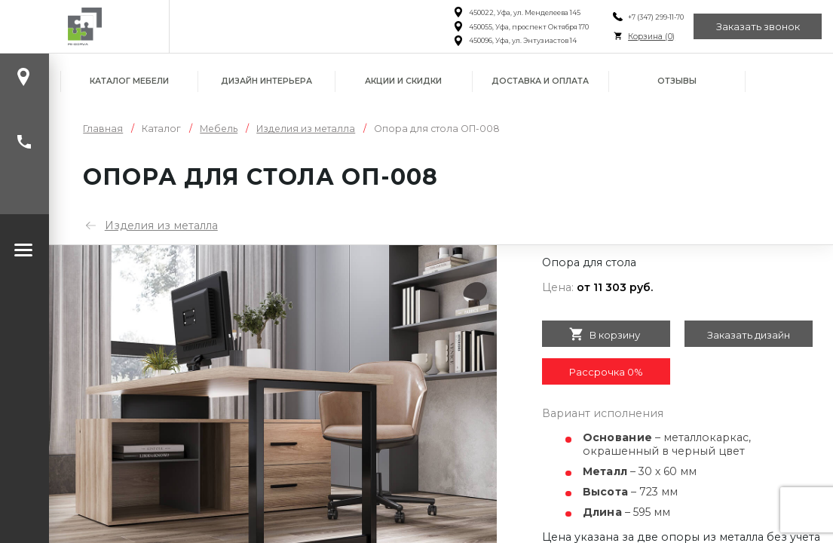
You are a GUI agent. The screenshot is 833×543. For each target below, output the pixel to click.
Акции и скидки (403, 81)
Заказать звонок (758, 26)
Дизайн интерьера (266, 81)
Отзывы (677, 81)
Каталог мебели (129, 81)
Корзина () (651, 36)
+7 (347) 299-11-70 (656, 17)
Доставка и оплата (540, 81)
